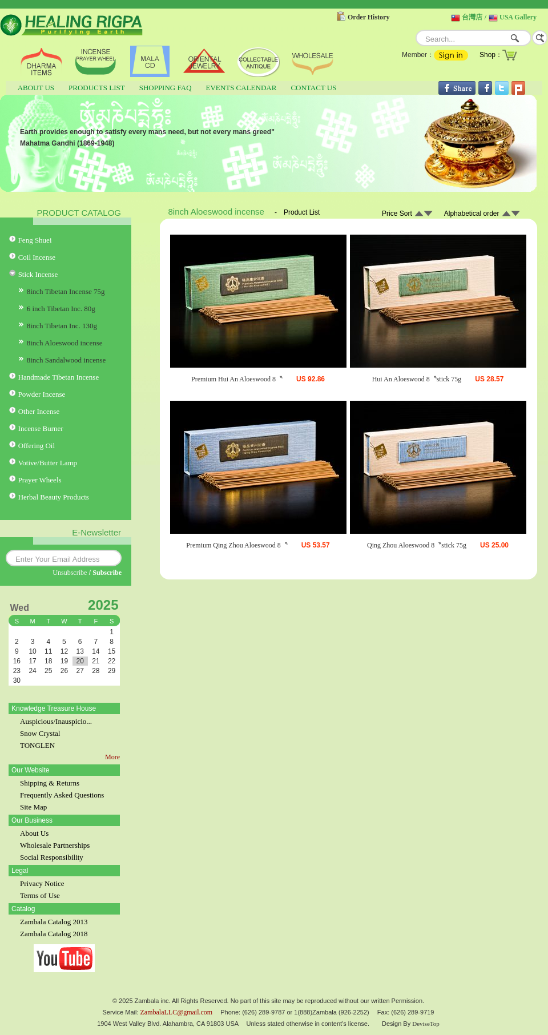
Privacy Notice (42, 883)
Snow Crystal (40, 733)
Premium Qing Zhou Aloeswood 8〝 (236, 545)
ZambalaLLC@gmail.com (176, 1012)
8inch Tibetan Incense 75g (66, 291)
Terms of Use (40, 895)
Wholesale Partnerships (55, 845)
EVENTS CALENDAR (241, 87)
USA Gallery (518, 17)
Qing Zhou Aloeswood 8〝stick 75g (416, 545)
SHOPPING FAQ (165, 87)
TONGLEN (37, 745)
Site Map (33, 807)
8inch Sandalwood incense (66, 360)
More (112, 757)
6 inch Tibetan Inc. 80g (61, 308)
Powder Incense (42, 394)
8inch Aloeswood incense (65, 343)
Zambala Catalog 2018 (53, 933)
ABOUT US (36, 87)
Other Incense (39, 411)
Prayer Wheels (40, 480)
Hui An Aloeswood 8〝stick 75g (417, 379)
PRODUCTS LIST (96, 87)
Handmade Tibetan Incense (58, 377)
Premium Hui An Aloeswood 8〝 (237, 379)
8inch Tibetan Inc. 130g (62, 325)
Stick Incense (38, 274)
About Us (34, 833)
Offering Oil (36, 445)
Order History (368, 17)
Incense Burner (40, 428)
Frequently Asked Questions (62, 795)
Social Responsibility (51, 857)
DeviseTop (426, 1023)
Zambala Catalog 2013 (53, 921)
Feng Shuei (35, 240)
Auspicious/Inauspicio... (56, 721)
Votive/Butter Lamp (47, 462)
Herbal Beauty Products (53, 497)
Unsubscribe (70, 573)
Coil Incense (36, 257)
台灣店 (472, 17)
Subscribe (107, 573)
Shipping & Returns (49, 783)
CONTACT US (313, 87)
